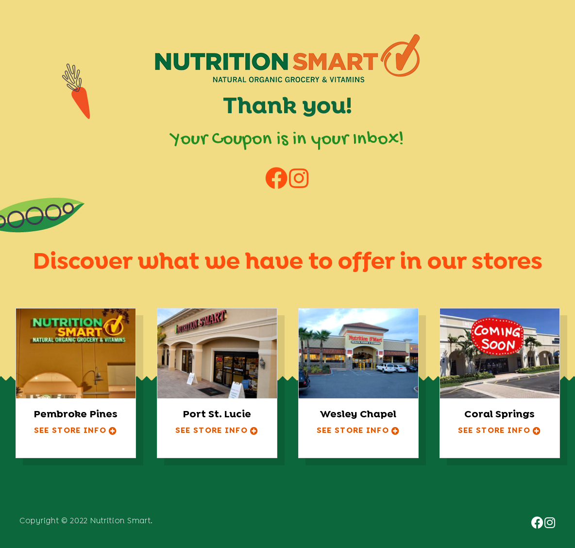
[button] (76, 431)
